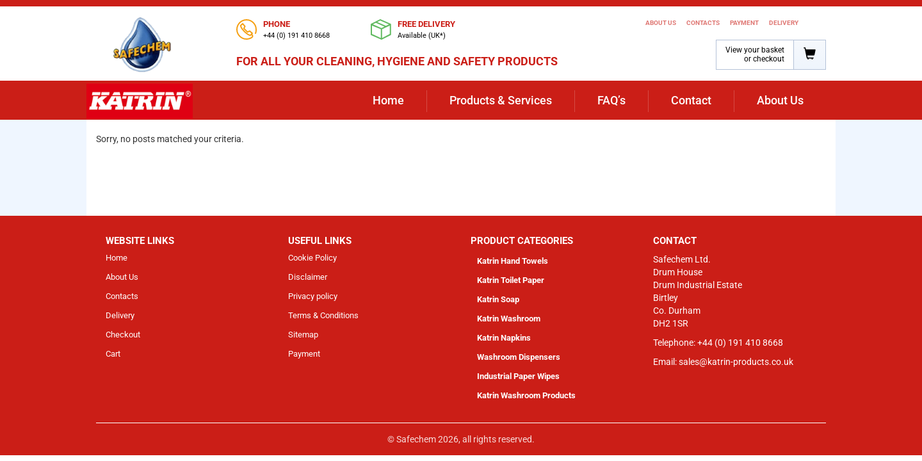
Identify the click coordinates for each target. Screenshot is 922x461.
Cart (113, 354)
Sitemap (303, 334)
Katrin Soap (498, 299)
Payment (744, 22)
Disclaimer (307, 277)
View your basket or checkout (754, 54)
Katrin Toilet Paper (510, 280)
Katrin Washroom (508, 318)
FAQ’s (611, 100)
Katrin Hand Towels (512, 261)
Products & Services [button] (500, 100)
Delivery (783, 22)
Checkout (123, 334)
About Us (660, 22)
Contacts (703, 22)
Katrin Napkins (504, 338)
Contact (691, 100)
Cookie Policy (312, 258)
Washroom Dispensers (518, 357)
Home (388, 100)
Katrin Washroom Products (526, 395)
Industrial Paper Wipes (518, 376)
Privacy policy (312, 296)
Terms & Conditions (323, 315)
